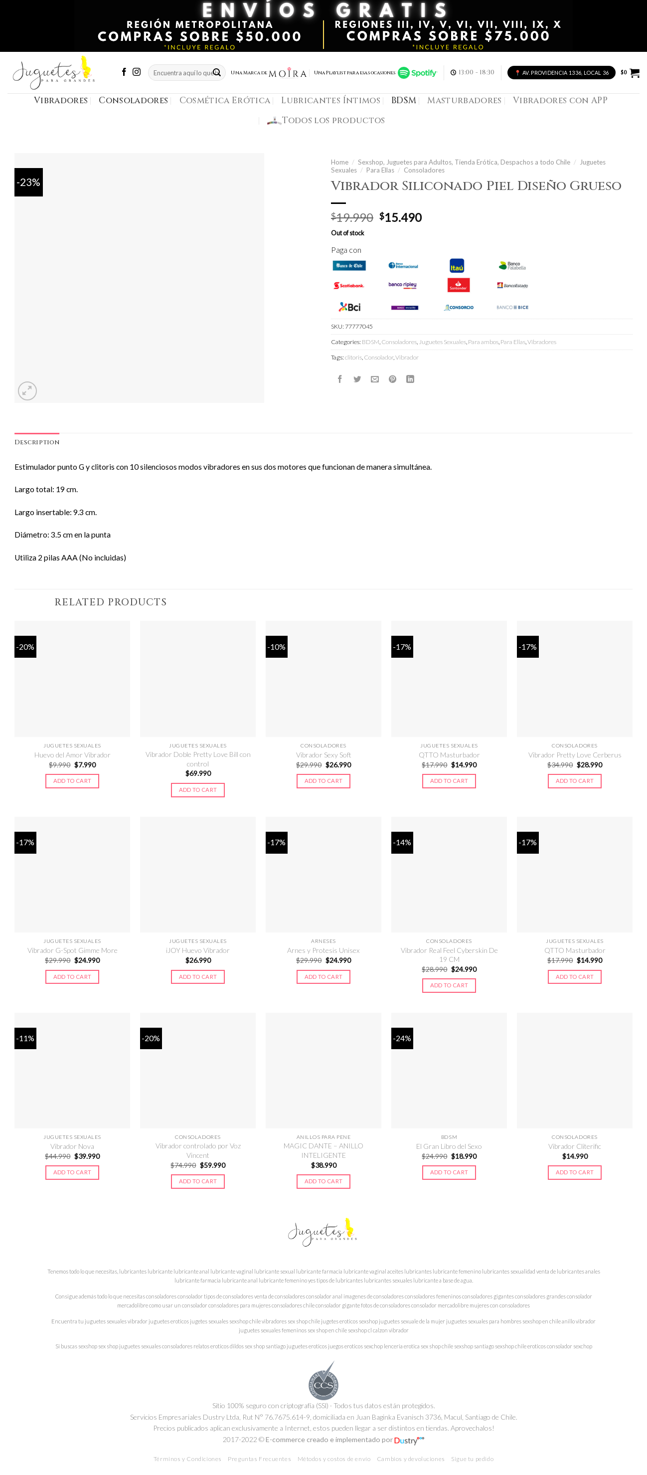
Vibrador (407, 357)
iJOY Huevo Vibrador (198, 950)
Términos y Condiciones (188, 1459)
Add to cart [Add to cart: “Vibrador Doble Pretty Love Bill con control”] (198, 789)
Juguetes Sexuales (442, 342)
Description (36, 442)
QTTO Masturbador (449, 754)
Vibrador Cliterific (574, 1146)
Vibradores (61, 100)
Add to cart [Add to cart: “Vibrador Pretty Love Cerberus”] (575, 780)
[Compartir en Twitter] (357, 379)
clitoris (353, 357)
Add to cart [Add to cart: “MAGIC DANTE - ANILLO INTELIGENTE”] (324, 1181)
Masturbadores (464, 100)
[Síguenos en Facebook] (124, 72)
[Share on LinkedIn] (410, 379)
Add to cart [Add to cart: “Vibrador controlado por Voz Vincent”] (198, 1181)
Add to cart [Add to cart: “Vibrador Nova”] (72, 1172)
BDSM (403, 100)
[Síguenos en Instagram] (137, 72)
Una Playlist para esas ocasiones (376, 73)
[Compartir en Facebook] (340, 379)
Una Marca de (269, 73)
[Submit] (216, 72)
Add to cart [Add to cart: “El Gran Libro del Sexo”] (449, 1172)
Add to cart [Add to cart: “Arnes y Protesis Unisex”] (324, 976)
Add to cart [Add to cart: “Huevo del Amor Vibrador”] (72, 780)
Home (339, 162)
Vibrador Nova (72, 1146)
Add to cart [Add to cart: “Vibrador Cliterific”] (575, 1172)
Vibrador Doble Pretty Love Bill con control (198, 758)
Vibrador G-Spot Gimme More (72, 950)
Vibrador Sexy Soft (323, 754)
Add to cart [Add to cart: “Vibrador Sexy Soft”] (324, 780)
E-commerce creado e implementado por (345, 1439)
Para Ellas (380, 170)
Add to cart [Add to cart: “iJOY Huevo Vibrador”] (198, 976)
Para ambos (483, 342)
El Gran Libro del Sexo (449, 1146)
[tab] (36, 443)
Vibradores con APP (560, 100)
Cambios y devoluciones (411, 1459)
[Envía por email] (375, 379)
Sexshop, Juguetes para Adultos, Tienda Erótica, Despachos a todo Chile (464, 162)
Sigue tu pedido (472, 1459)
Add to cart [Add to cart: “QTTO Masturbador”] (449, 780)
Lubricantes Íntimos (330, 100)
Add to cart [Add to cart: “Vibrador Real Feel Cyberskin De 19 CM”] (449, 985)
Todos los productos (326, 120)
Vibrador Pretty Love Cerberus (575, 754)
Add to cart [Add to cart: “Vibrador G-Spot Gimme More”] (72, 976)
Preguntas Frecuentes (259, 1459)
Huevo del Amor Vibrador (72, 754)
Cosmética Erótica (225, 100)
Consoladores (133, 100)
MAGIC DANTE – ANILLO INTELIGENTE (323, 1150)
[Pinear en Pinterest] (393, 379)
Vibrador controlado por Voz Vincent (198, 1150)
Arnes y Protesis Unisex (323, 950)
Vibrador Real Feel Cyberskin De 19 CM (449, 954)
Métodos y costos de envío (334, 1459)
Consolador (378, 357)
